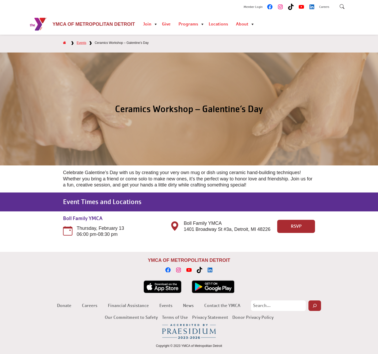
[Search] (314, 305)
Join (147, 24)
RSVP (296, 226)
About (242, 24)
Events (81, 43)
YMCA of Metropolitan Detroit (93, 24)
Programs (188, 24)
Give (166, 24)
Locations (218, 24)
